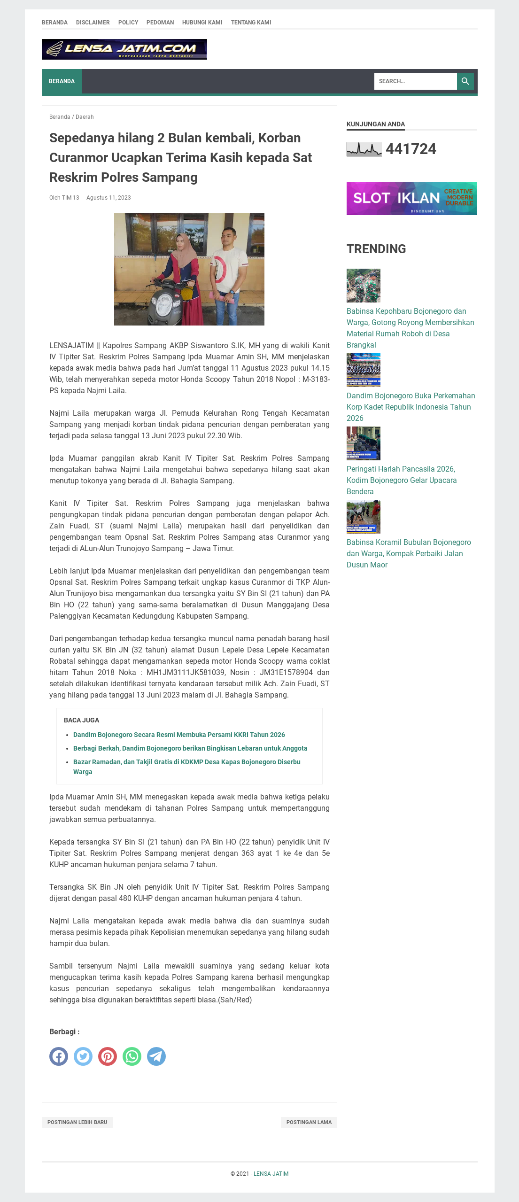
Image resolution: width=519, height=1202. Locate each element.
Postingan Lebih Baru (77, 1122)
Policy (128, 22)
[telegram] (156, 1056)
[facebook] (58, 1056)
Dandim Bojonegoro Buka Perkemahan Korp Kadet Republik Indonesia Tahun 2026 (411, 407)
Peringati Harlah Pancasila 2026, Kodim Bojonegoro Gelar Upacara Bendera (402, 480)
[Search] (415, 81)
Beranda (55, 22)
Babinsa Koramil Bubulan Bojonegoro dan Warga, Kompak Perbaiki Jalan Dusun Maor (409, 553)
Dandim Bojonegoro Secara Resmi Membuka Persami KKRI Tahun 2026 (179, 734)
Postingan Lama (309, 1122)
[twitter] (83, 1056)
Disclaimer (93, 22)
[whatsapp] (132, 1056)
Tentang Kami (251, 22)
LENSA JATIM (271, 1174)
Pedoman (160, 22)
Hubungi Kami (202, 22)
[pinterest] (107, 1056)
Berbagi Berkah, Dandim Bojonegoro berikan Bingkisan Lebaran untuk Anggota (190, 748)
